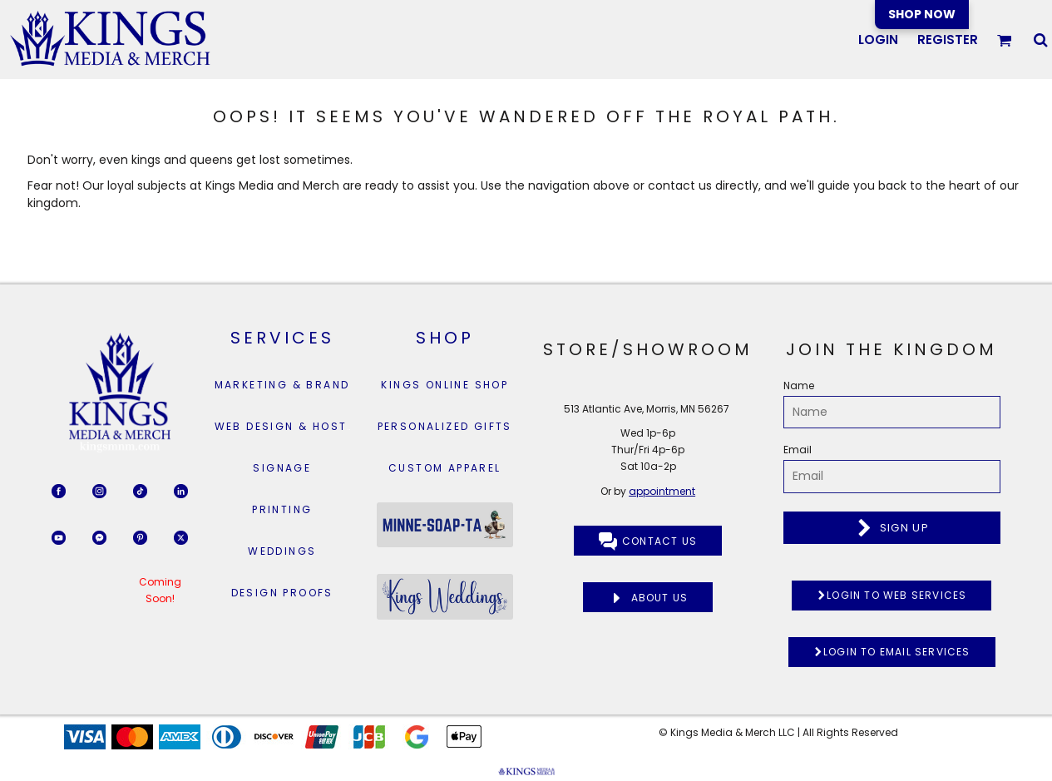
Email (797, 449)
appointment (662, 491)
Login (878, 39)
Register (947, 39)
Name (798, 385)
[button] (1004, 39)
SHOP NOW (922, 14)
